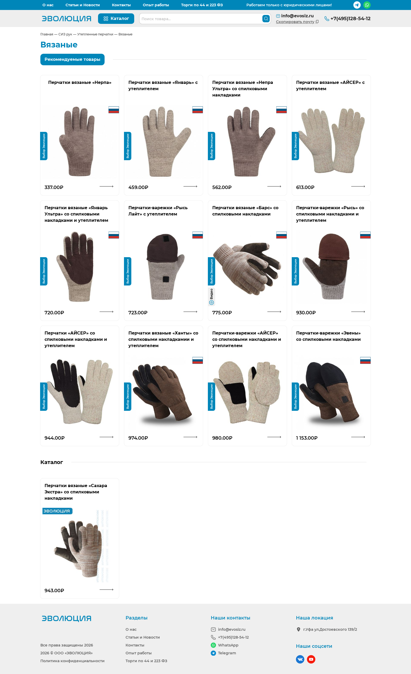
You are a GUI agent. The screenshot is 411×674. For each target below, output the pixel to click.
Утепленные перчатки (95, 34)
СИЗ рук (65, 34)
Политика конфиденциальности (72, 661)
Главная (46, 34)
